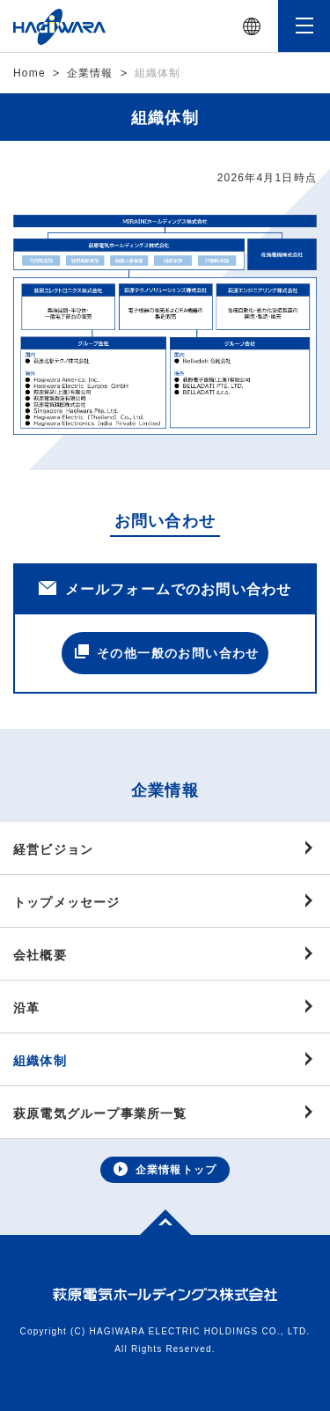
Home (29, 73)
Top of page (155, 1220)
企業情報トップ (165, 1169)
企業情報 (90, 73)
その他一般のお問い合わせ (167, 652)
